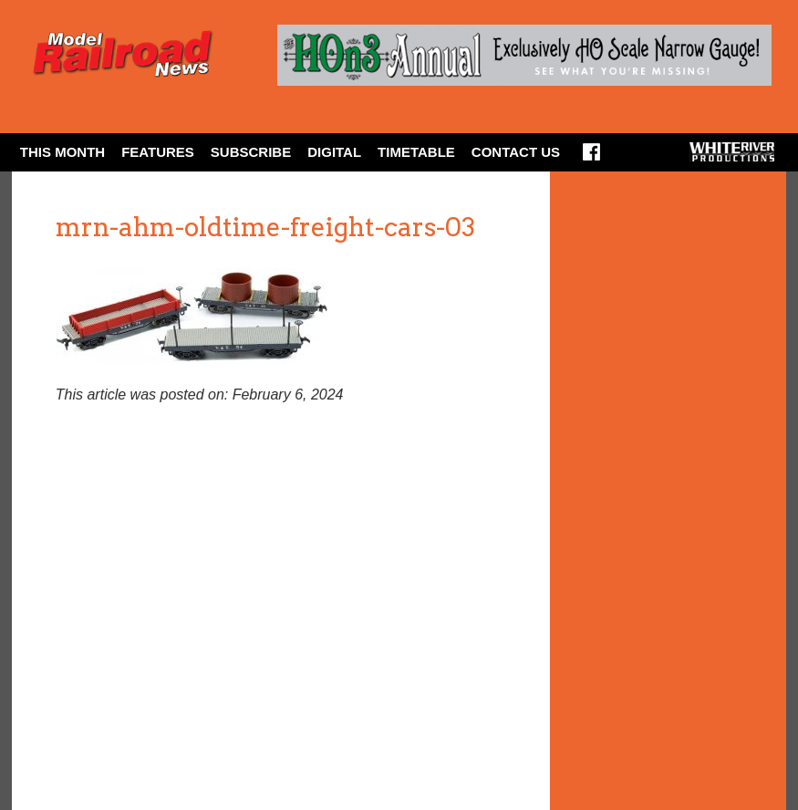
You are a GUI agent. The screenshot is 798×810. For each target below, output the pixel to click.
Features (157, 152)
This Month (62, 152)
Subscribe (251, 152)
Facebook (591, 157)
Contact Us (516, 152)
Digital (334, 152)
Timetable (416, 152)
